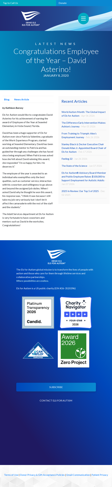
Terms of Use (11, 474)
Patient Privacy (100, 474)
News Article (20, 99)
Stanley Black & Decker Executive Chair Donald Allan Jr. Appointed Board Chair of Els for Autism (84, 148)
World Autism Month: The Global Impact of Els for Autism (84, 113)
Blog (5, 99)
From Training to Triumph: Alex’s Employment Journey (80, 135)
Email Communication (78, 474)
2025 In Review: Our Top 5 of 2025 (83, 192)
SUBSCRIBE (56, 387)
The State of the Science (82, 165)
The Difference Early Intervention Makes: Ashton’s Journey (84, 124)
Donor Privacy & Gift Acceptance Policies (42, 474)
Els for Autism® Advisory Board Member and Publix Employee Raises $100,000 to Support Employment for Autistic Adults (84, 178)
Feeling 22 (74, 158)
